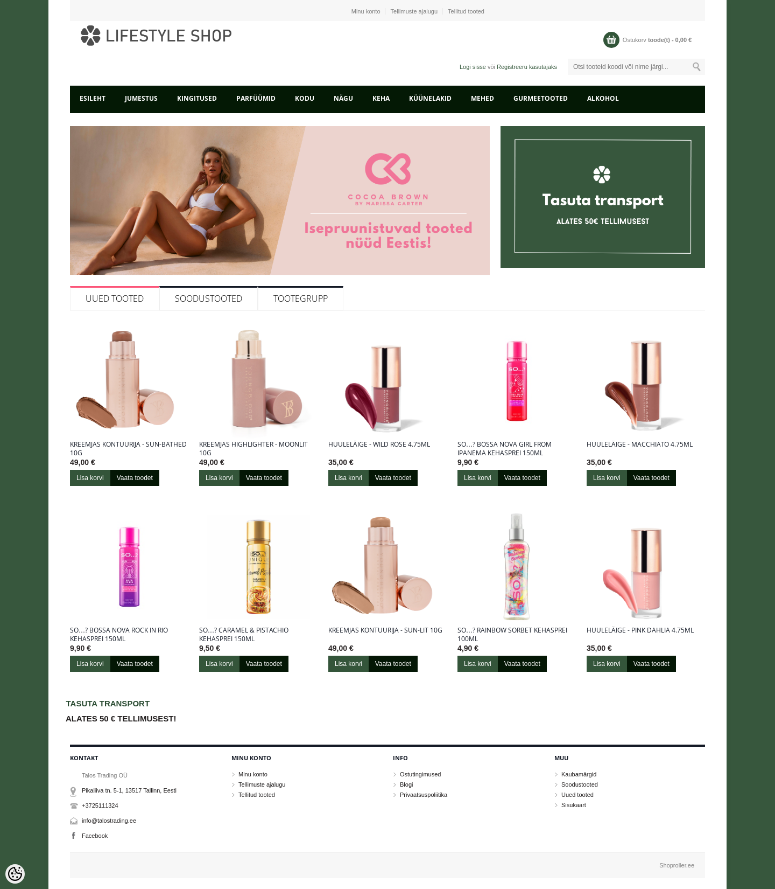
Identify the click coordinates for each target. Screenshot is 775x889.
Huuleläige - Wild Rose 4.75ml (379, 444)
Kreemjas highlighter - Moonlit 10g (253, 448)
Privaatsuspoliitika (423, 794)
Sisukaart (573, 805)
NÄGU (343, 98)
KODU (304, 98)
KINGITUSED (197, 98)
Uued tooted (115, 298)
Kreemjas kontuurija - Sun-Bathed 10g (128, 448)
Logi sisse (473, 67)
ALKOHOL (603, 98)
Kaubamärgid (578, 774)
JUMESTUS (141, 98)
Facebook (95, 835)
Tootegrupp (300, 298)
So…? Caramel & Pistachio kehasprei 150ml (243, 634)
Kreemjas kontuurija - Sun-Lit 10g (385, 630)
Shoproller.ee (676, 865)
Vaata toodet (135, 478)
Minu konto (366, 11)
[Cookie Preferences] (15, 874)
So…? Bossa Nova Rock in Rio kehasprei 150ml (119, 634)
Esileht (92, 98)
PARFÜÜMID (256, 98)
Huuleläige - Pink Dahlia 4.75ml (640, 630)
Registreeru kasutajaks (527, 67)
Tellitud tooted (466, 11)
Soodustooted (208, 298)
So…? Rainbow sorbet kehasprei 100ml (512, 634)
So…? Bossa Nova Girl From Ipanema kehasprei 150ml (504, 448)
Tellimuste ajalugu (414, 11)
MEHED (482, 98)
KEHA (381, 98)
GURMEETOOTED (540, 98)
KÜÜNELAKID (430, 98)
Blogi (406, 784)
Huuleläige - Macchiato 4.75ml (640, 444)
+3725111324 (100, 805)
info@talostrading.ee (109, 820)
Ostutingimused (420, 774)
